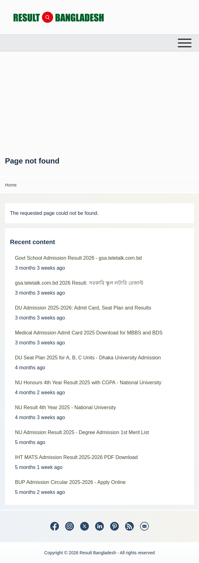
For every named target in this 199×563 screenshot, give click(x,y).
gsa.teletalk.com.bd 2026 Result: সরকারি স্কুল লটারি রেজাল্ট (79, 283)
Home (11, 184)
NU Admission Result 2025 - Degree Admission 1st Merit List (82, 432)
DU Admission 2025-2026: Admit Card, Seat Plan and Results (83, 307)
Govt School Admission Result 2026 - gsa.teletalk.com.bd (78, 258)
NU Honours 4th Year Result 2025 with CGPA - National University (88, 382)
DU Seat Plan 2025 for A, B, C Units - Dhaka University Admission (88, 357)
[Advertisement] (99, 103)
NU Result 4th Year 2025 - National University (65, 407)
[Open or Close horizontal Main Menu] (99, 43)
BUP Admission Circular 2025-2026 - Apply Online (70, 482)
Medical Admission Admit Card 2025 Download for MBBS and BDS (89, 332)
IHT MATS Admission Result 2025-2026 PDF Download (76, 457)
